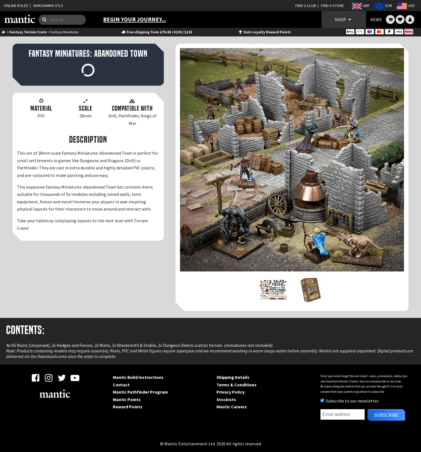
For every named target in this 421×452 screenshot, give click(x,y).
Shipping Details (232, 377)
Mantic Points (127, 399)
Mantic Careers (231, 406)
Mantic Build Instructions (138, 377)
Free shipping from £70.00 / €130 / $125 (156, 32)
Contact (121, 384)
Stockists (226, 399)
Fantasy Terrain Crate (28, 32)
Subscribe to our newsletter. (349, 401)
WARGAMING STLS (48, 5)
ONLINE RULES (16, 5)
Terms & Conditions (236, 384)
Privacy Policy (230, 392)
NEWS (376, 19)
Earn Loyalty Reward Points (264, 32)
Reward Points (127, 406)
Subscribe (386, 415)
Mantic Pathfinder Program (140, 392)
